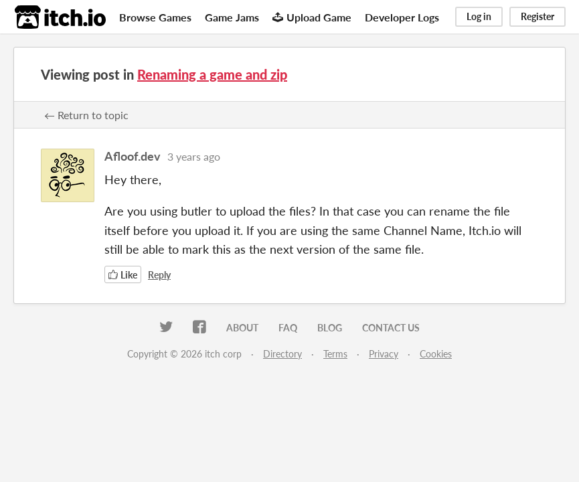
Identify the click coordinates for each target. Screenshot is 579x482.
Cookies (436, 353)
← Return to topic (86, 114)
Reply (159, 274)
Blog (329, 327)
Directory (282, 353)
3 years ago (193, 156)
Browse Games (155, 17)
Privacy (383, 353)
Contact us (391, 327)
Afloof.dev (132, 156)
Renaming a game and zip (212, 74)
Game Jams (232, 17)
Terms (335, 353)
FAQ (287, 327)
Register (537, 16)
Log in (479, 16)
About (242, 327)
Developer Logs (402, 17)
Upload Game (311, 17)
